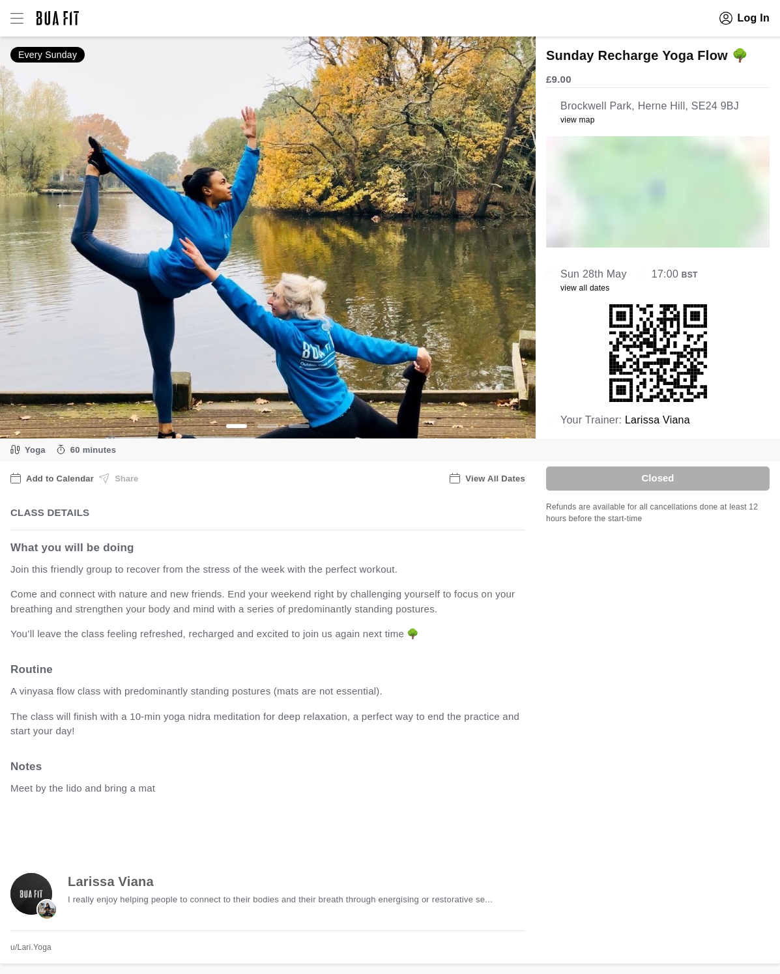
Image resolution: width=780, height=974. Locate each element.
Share (118, 478)
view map (577, 119)
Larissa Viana (657, 419)
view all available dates (274, 828)
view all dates (585, 288)
